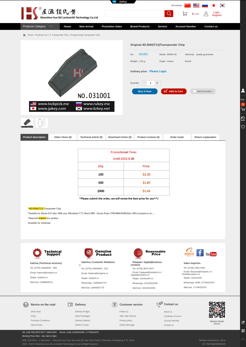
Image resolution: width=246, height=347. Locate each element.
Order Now (36, 311)
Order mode (177, 137)
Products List (41, 35)
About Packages (82, 316)
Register (217, 15)
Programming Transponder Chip (85, 35)
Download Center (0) (120, 137)
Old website (176, 5)
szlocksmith (196, 278)
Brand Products (140, 26)
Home (67, 26)
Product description (34, 137)
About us (168, 312)
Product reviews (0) (148, 137)
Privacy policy (126, 320)
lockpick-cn (43, 277)
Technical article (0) (91, 137)
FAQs (33, 316)
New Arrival (86, 26)
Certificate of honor (172, 316)
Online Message (127, 325)
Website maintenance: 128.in (212, 340)
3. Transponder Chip (59, 35)
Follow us (124, 311)
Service (162, 26)
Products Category (37, 26)
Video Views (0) (63, 137)
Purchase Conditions (40, 320)
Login (216, 12)
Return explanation (205, 137)
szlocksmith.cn (146, 278)
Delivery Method (82, 320)
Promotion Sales (112, 26)
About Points (36, 325)
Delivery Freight (82, 311)
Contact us (211, 26)
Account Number (185, 26)
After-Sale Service (128, 316)
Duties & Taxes (82, 325)
